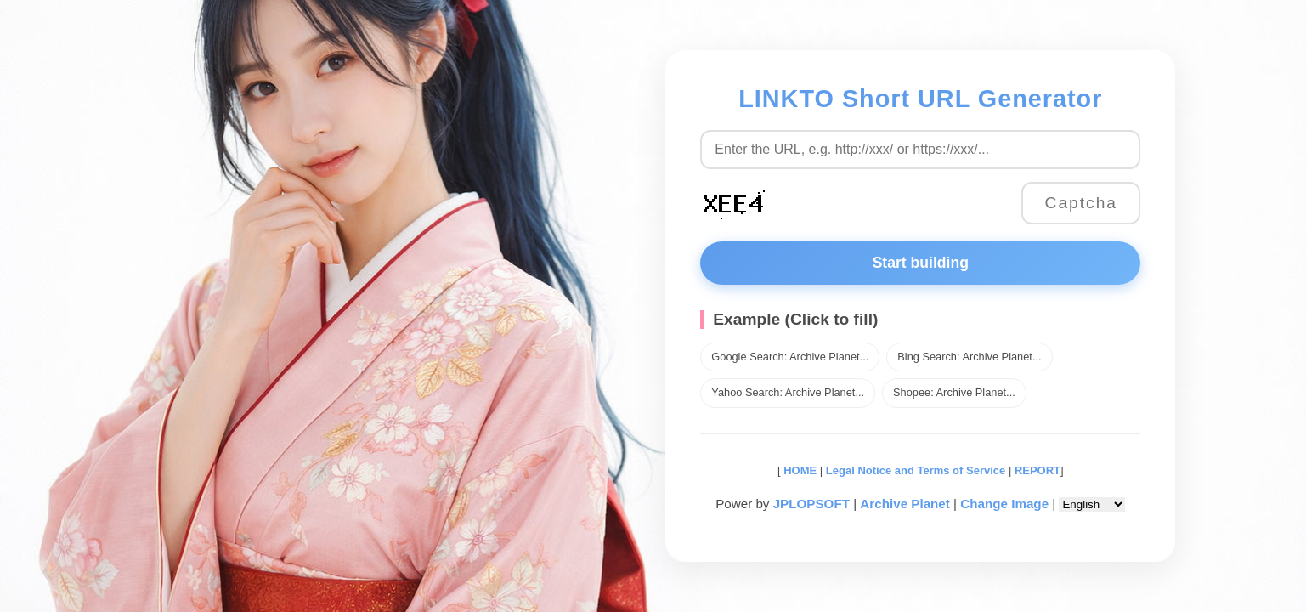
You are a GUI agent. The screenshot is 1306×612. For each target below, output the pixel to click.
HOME (799, 470)
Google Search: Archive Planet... (789, 356)
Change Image (1004, 503)
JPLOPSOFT (811, 503)
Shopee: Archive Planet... (954, 392)
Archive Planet (905, 503)
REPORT (1037, 470)
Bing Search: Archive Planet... (969, 356)
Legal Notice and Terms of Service (915, 470)
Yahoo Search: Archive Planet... (787, 392)
